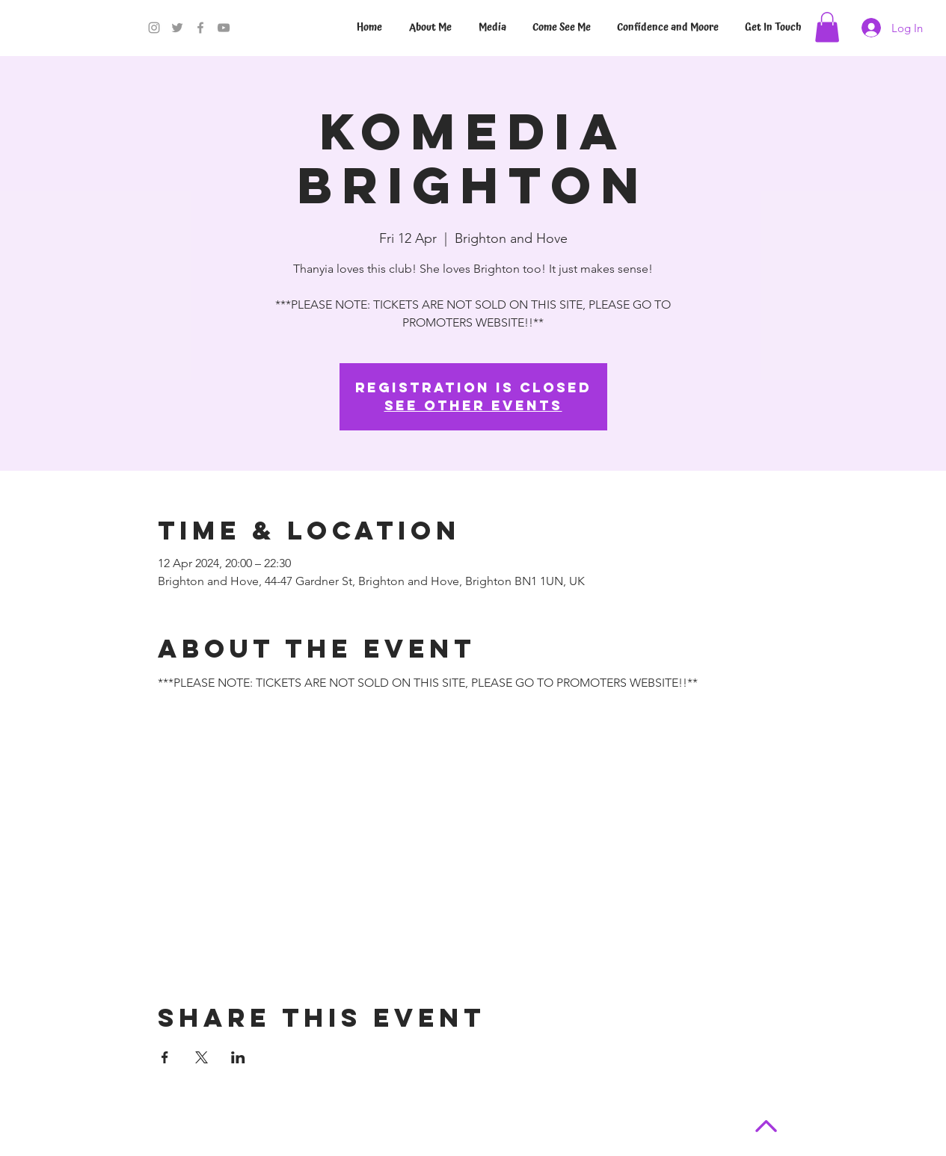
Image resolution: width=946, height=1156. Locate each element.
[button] (827, 27)
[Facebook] (200, 27)
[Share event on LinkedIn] (238, 1057)
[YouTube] (223, 27)
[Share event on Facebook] (165, 1057)
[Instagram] (154, 27)
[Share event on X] (201, 1057)
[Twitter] (177, 27)
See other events (473, 405)
